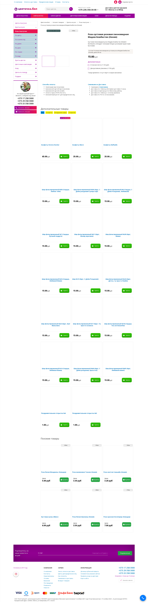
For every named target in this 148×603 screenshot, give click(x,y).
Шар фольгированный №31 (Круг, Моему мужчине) (87, 235)
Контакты (65, 2)
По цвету (18, 35)
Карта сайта (85, 578)
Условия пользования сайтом (90, 574)
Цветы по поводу (21, 72)
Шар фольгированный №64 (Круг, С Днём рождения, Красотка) (87, 369)
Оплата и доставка (30, 2)
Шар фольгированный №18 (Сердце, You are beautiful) (118, 325)
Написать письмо (24, 112)
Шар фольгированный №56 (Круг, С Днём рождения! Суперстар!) (87, 190)
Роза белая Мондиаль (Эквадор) (53, 472)
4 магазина (103, 87)
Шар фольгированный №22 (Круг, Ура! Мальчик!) (55, 325)
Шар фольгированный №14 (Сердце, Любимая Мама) (56, 369)
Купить (65, 156)
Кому (17, 68)
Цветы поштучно (21, 23)
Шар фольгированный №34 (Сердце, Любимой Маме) (56, 280)
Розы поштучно (21, 31)
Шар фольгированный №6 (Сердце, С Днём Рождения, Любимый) (118, 190)
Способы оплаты (49, 84)
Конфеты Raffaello (110, 145)
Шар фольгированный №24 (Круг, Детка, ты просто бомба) (118, 280)
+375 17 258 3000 (127, 567)
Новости (46, 588)
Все (42, 112)
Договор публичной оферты (90, 571)
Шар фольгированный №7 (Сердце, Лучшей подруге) (55, 235)
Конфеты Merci (78, 145)
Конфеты (49, 112)
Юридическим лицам (46, 2)
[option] (62, 43)
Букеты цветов (20, 60)
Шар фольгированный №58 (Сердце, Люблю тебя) (56, 190)
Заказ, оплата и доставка (66, 571)
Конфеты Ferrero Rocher (50, 145)
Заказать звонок (23, 108)
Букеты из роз (20, 27)
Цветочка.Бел (45, 22)
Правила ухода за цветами (89, 576)
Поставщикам (48, 583)
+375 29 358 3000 (127, 570)
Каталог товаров (58, 22)
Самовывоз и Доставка (97, 84)
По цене (18, 48)
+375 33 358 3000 (127, 573)
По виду (18, 56)
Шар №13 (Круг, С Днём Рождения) (85, 279)
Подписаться (125, 553)
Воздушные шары (60, 112)
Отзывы (58, 2)
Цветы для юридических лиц (67, 574)
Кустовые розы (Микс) (49, 517)
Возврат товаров (63, 581)
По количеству (20, 39)
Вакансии (47, 581)
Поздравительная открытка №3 (84, 413)
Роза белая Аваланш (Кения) (83, 517)
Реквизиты (47, 585)
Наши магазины (49, 576)
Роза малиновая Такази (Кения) (84, 472)
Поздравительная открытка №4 (53, 413)
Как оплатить (62, 576)
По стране (18, 52)
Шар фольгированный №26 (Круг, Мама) (118, 235)
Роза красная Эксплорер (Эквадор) (117, 517)
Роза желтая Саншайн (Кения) (115, 472)
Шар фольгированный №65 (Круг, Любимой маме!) (118, 369)
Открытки (72, 112)
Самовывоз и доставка (65, 578)
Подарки (18, 76)
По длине (18, 44)
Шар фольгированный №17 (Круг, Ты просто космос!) (87, 325)
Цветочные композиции (23, 64)
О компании (18, 2)
